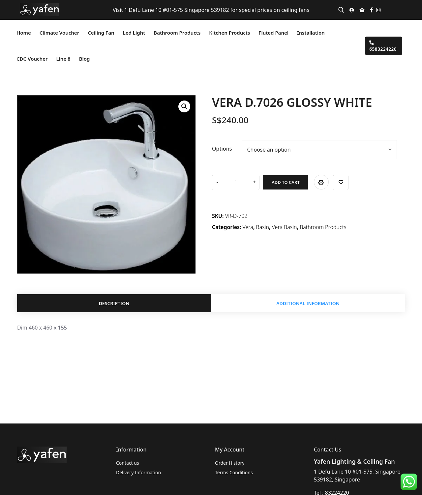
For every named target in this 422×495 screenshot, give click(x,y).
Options (222, 148)
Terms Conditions (234, 472)
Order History (230, 463)
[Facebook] (371, 10)
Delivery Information (138, 472)
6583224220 (383, 46)
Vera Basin (284, 225)
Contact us (127, 463)
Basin (262, 225)
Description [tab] (114, 304)
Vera (248, 225)
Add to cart (280, 181)
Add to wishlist (336, 181)
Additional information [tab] (308, 304)
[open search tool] (341, 10)
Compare (316, 180)
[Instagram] (378, 10)
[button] (184, 106)
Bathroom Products (323, 225)
